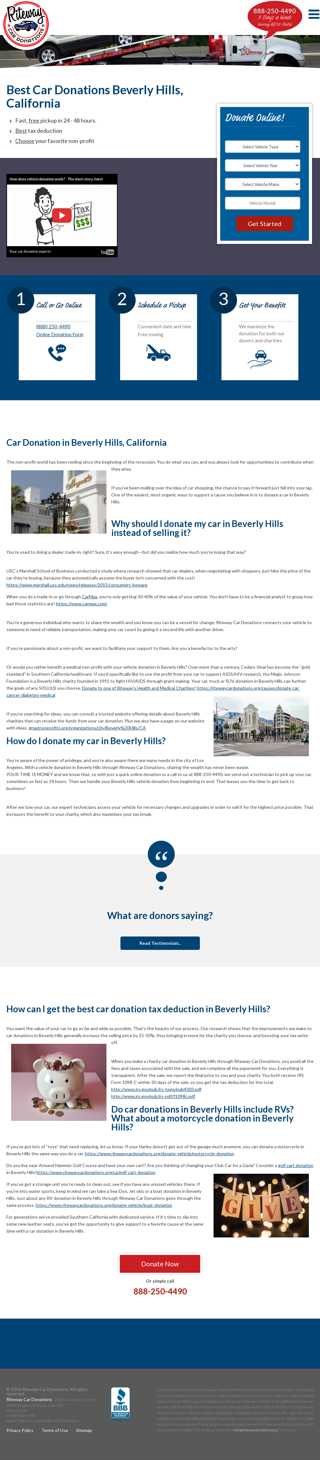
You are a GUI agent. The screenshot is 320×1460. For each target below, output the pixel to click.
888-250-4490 (274, 11)
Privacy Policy (19, 1430)
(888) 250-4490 (53, 326)
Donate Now (160, 1264)
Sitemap (84, 1430)
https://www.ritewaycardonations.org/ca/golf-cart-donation (96, 1172)
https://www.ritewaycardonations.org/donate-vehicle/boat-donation (104, 1205)
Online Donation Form (59, 334)
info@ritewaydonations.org (255, 1430)
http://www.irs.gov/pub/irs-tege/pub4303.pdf (156, 1089)
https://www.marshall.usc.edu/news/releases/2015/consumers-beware (76, 585)
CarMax (89, 596)
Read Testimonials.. (160, 943)
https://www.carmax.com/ (81, 603)
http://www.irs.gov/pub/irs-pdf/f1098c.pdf (153, 1096)
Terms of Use (54, 1430)
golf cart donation (295, 1165)
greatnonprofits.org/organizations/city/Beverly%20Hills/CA (87, 727)
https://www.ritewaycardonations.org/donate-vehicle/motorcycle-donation (159, 1153)
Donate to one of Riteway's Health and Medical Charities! (139, 688)
